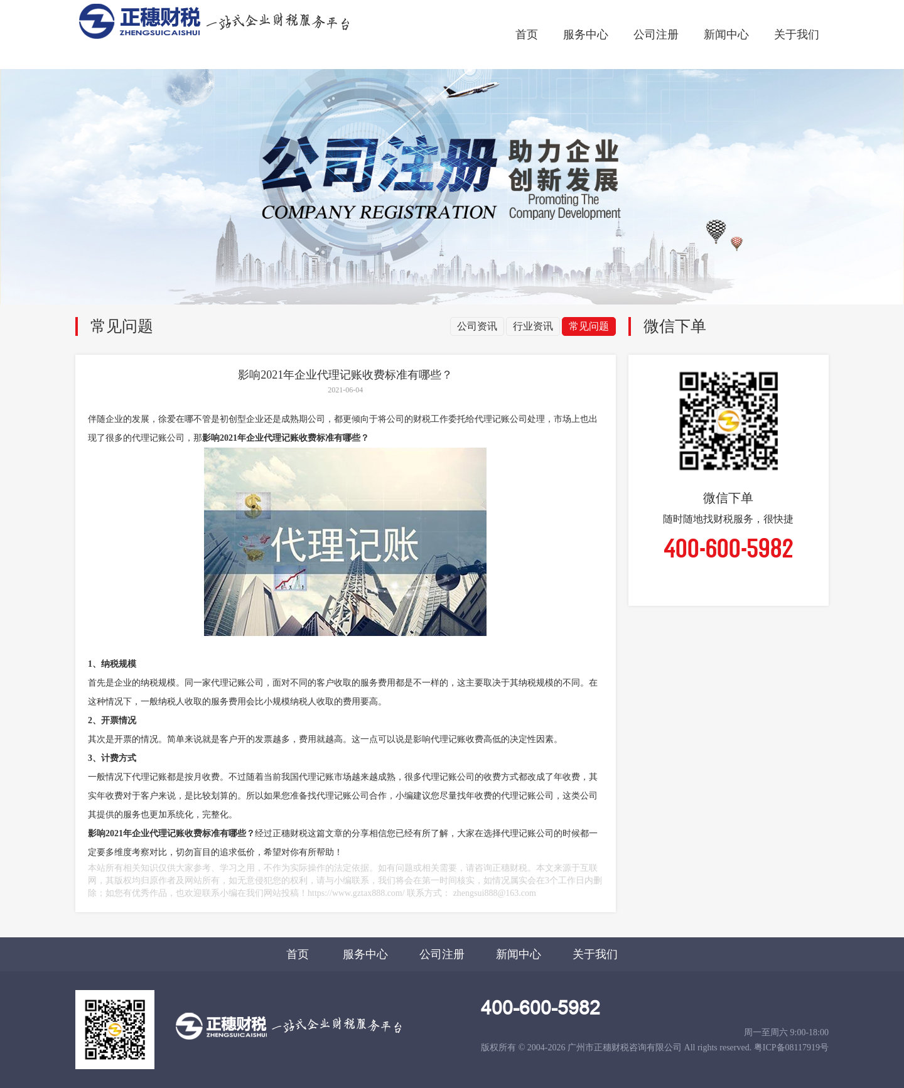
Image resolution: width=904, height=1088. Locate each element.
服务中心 (585, 34)
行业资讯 (533, 326)
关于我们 (796, 34)
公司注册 (656, 34)
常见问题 (589, 326)
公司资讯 (477, 326)
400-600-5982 (540, 1008)
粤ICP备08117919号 (791, 1047)
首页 (526, 34)
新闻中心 (726, 34)
